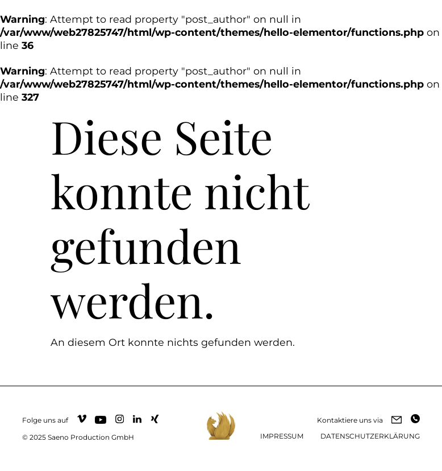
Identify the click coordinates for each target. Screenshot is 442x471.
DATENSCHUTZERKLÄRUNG (370, 436)
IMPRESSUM (281, 436)
